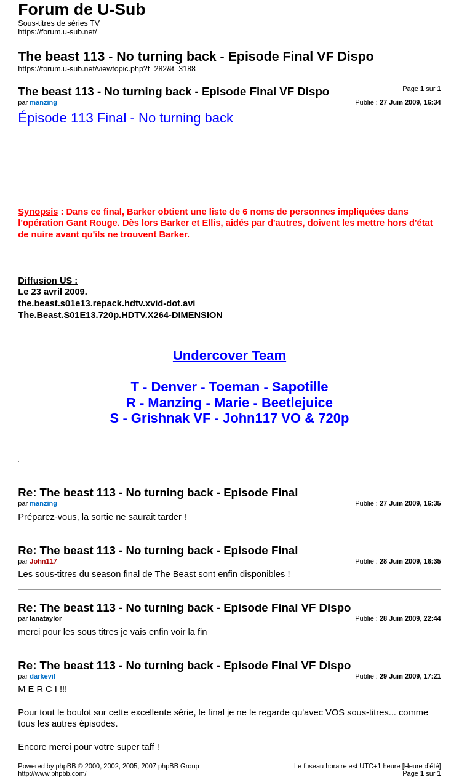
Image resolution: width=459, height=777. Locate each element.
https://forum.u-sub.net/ (57, 32)
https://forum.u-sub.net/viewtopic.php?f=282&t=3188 (107, 69)
